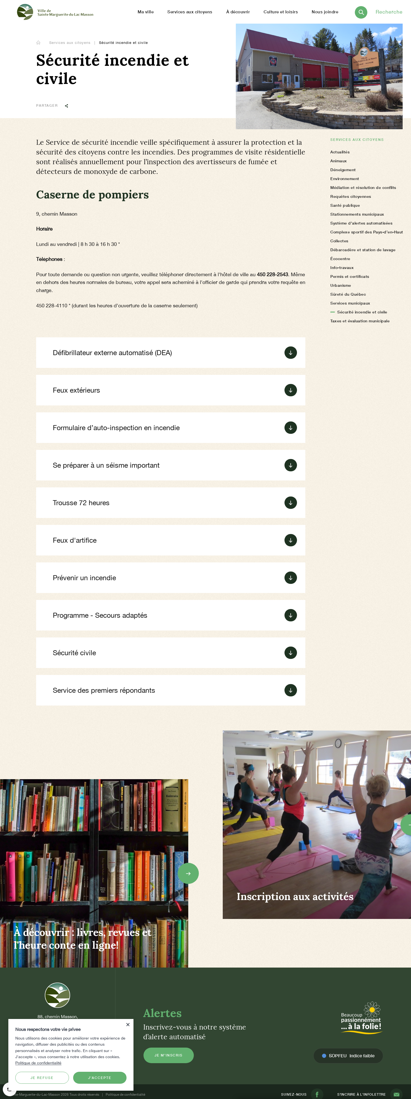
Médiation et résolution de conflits (363, 187)
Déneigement (343, 169)
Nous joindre (325, 11)
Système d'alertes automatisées (361, 223)
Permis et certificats (349, 276)
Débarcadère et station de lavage (362, 249)
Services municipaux (350, 303)
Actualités (340, 151)
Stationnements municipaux (357, 214)
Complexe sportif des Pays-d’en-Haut (366, 232)
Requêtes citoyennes (350, 196)
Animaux (338, 160)
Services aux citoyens (70, 43)
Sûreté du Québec (348, 294)
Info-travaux (342, 267)
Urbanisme (340, 285)
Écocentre (340, 258)
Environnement (344, 178)
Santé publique (345, 205)
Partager (54, 105)
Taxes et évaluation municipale (360, 320)
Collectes (339, 240)
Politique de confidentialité (38, 1063)
